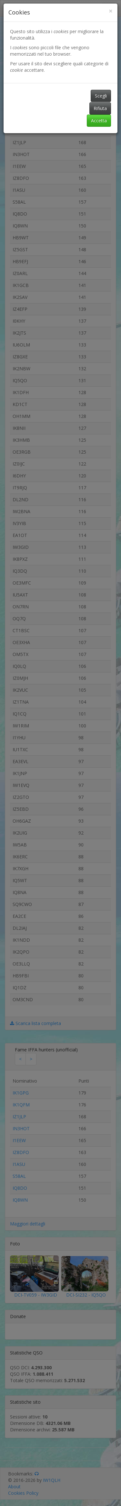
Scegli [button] (101, 96)
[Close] (111, 11)
